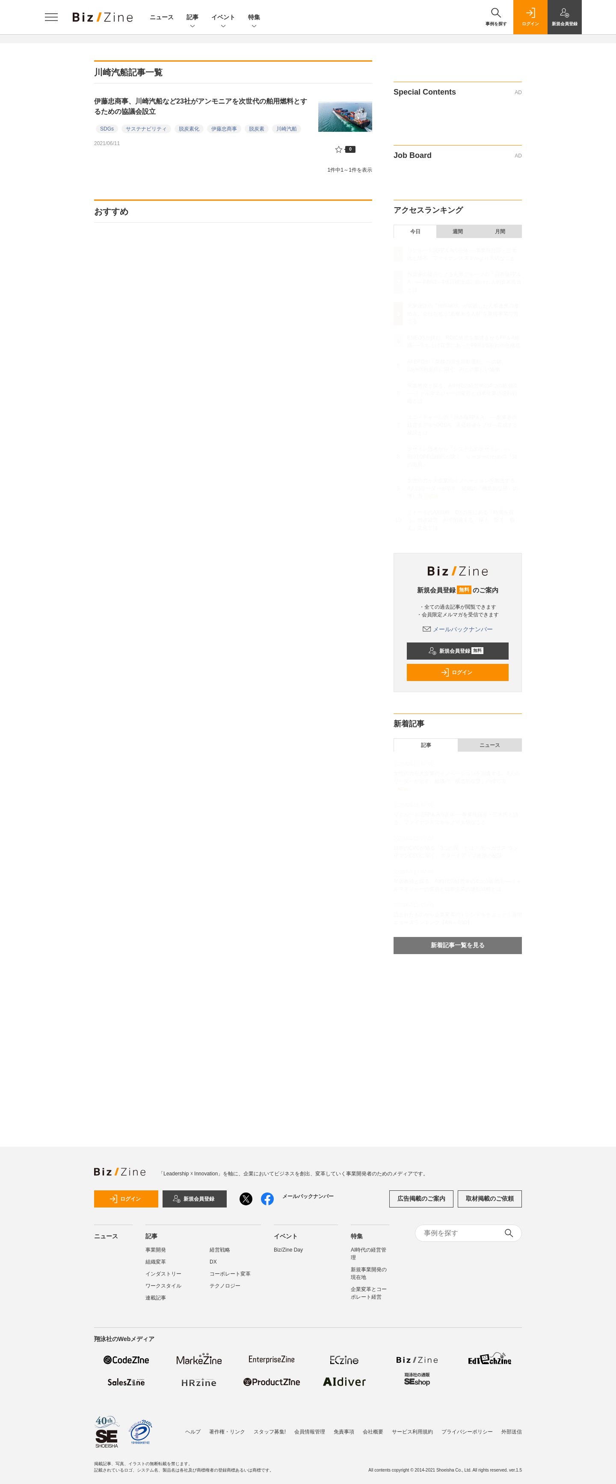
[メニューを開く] (51, 17)
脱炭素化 (189, 129)
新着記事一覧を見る (458, 945)
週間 (458, 232)
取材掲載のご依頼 (490, 1198)
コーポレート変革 (230, 1274)
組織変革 (155, 1262)
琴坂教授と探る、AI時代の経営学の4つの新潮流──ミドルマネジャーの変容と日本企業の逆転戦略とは (462, 393)
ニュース (162, 17)
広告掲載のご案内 (421, 1198)
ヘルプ (193, 1432)
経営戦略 (220, 1250)
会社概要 (373, 1432)
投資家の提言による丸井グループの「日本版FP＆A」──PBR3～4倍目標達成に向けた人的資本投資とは (464, 282)
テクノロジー (225, 1286)
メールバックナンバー (458, 629)
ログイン (456, 672)
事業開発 (155, 1250)
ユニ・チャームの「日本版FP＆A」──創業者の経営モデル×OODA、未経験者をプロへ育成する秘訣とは (462, 425)
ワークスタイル (163, 1286)
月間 (500, 232)
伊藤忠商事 (224, 129)
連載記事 (155, 1298)
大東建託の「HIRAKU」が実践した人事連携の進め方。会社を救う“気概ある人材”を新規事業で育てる (463, 313)
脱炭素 (256, 129)
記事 (192, 18)
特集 (254, 18)
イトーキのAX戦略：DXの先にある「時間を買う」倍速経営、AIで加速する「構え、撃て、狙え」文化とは (461, 520)
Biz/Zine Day (288, 1250)
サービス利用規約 (412, 1432)
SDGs (107, 129)
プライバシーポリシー (467, 1432)
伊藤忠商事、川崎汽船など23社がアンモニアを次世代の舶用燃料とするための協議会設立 (200, 106)
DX (213, 1262)
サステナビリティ (146, 129)
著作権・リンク (227, 1432)
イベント (223, 18)
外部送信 (511, 1432)
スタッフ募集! (270, 1432)
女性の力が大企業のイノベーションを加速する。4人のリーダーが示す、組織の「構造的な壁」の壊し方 (463, 488)
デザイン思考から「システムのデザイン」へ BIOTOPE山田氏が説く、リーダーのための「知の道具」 (462, 456)
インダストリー (163, 1274)
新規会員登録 (455, 651)
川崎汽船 (286, 129)
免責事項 (344, 1432)
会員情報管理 (309, 1432)
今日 (415, 232)
